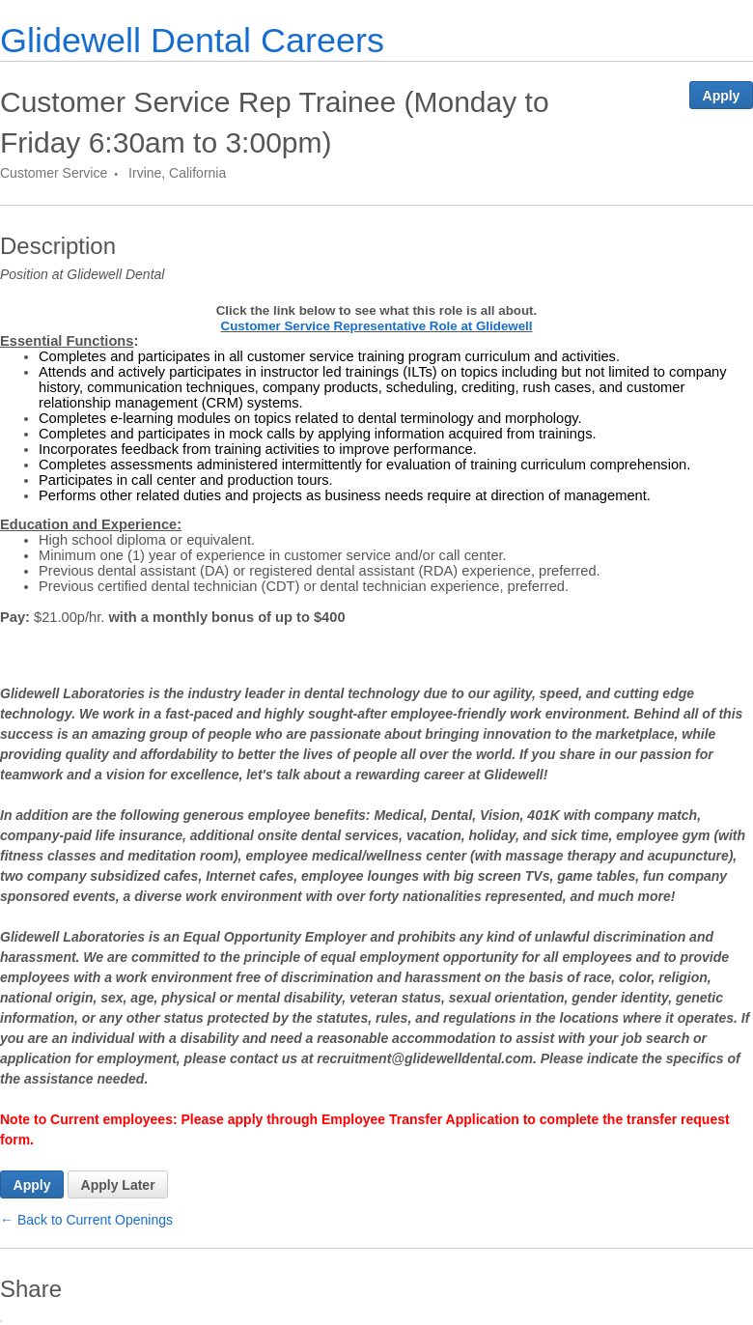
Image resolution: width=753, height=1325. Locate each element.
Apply (721, 95)
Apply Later (118, 1185)
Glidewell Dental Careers (192, 40)
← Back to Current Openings (86, 1219)
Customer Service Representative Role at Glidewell (377, 326)
